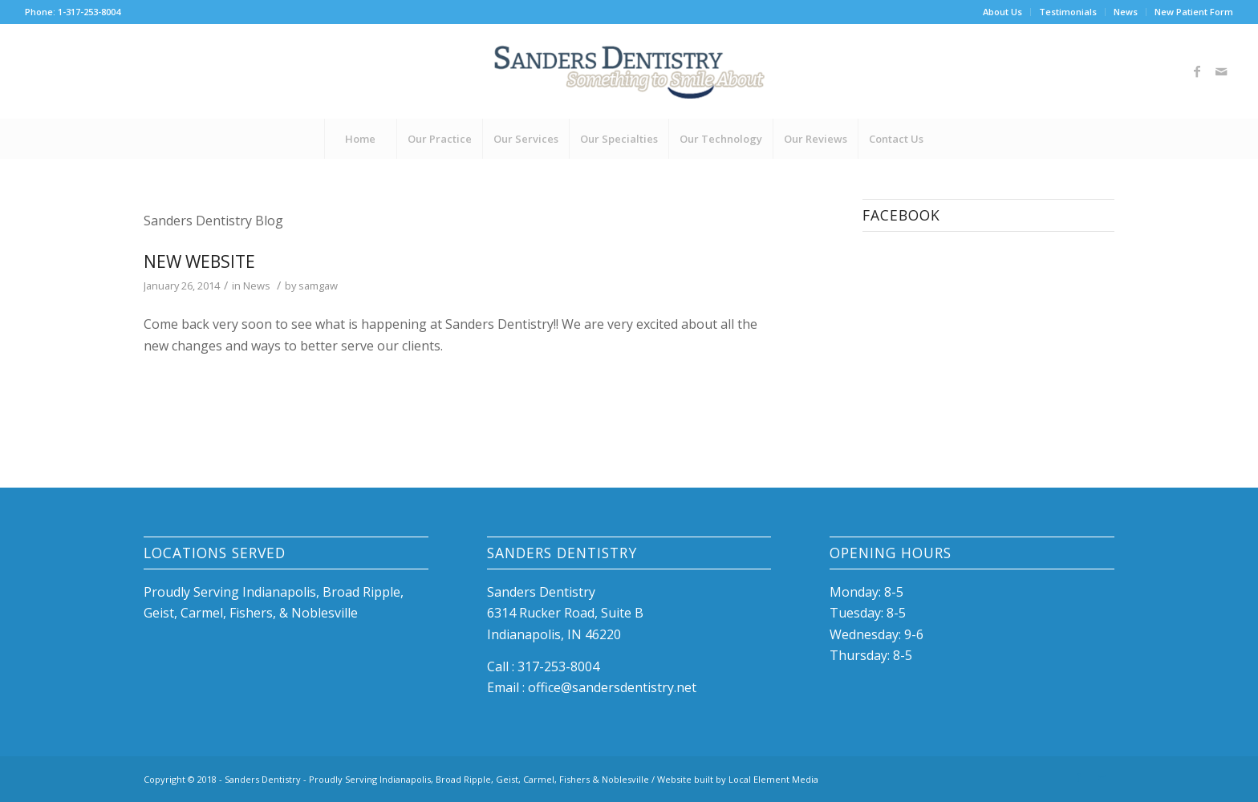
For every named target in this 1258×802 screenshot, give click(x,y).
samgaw (318, 285)
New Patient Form (1194, 12)
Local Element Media (773, 779)
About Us (1002, 12)
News (1126, 12)
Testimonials (1068, 12)
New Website (199, 261)
